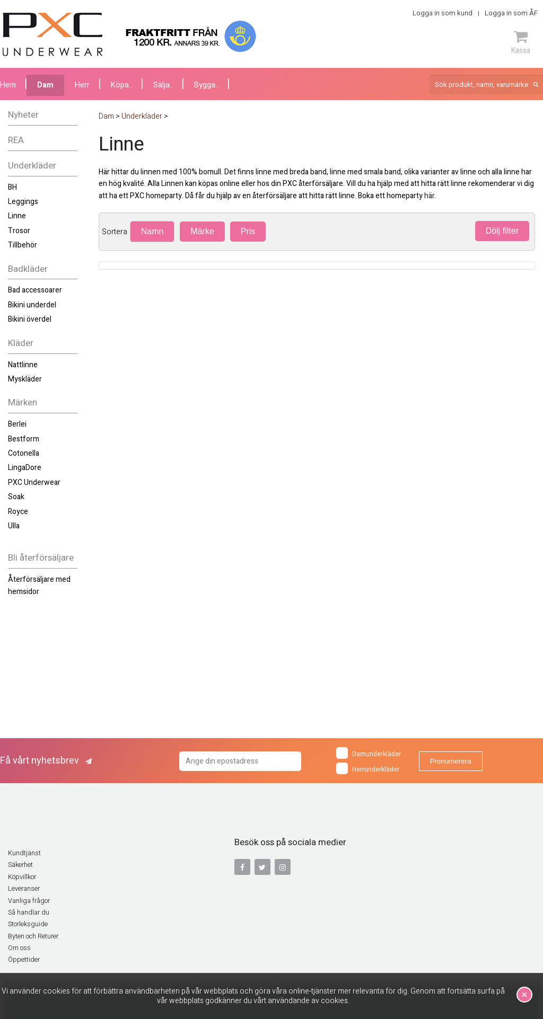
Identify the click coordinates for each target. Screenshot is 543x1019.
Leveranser (24, 888)
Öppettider (24, 959)
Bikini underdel (32, 305)
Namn (152, 231)
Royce (18, 511)
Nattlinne (23, 364)
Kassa (520, 42)
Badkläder (28, 269)
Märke (202, 231)
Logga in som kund (442, 13)
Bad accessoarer (35, 290)
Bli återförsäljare (41, 557)
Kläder (20, 343)
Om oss (19, 948)
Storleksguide (28, 924)
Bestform (23, 439)
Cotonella (23, 453)
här (429, 195)
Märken (22, 402)
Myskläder (25, 379)
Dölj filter (502, 230)
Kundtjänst (24, 853)
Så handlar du (28, 912)
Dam (45, 85)
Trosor (19, 230)
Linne (17, 215)
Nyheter (23, 114)
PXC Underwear (34, 482)
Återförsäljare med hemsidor (39, 585)
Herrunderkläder (367, 768)
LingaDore (24, 467)
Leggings (23, 201)
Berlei (17, 424)
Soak (16, 496)
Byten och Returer (33, 936)
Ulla (14, 525)
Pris (248, 231)
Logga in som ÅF (511, 13)
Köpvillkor (22, 877)
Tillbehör (22, 245)
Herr (82, 85)
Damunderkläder (368, 753)
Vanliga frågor (29, 901)
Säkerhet (20, 865)
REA (16, 140)
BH (12, 187)
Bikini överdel (29, 319)
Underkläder (32, 165)
